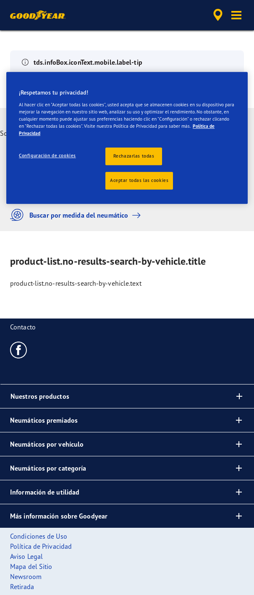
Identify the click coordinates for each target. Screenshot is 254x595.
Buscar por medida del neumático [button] (77, 215)
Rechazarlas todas (133, 156)
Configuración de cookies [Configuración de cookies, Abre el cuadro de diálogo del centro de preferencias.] (47, 156)
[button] (236, 15)
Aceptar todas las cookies (139, 180)
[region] (127, 138)
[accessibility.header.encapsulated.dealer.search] (217, 15)
